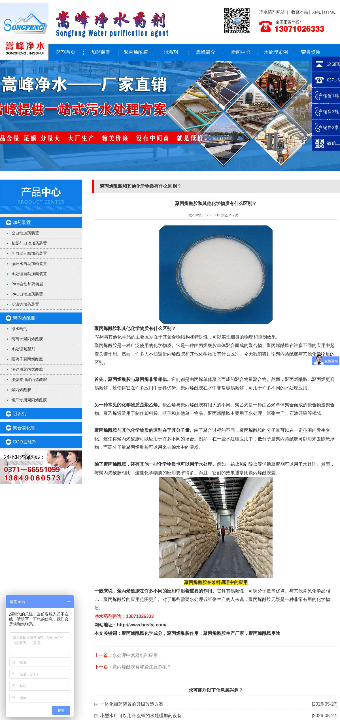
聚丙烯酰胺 (136, 52)
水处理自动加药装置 (29, 273)
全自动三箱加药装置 (29, 253)
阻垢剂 (170, 52)
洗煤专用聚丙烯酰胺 (29, 379)
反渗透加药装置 (25, 304)
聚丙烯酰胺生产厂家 (223, 633)
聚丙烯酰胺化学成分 (142, 633)
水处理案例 (276, 52)
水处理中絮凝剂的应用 (135, 655)
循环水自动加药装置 (29, 263)
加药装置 (100, 52)
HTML (330, 12)
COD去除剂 (25, 441)
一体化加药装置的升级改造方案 (131, 704)
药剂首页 (65, 52)
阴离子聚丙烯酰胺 (27, 339)
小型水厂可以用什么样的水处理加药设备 (141, 715)
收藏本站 (299, 12)
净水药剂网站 (272, 12)
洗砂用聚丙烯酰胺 (27, 369)
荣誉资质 (310, 52)
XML (316, 12)
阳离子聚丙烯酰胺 (27, 359)
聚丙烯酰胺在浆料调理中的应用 (216, 582)
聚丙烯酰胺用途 (264, 633)
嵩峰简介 (205, 52)
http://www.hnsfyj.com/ (142, 624)
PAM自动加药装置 (27, 284)
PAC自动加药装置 (27, 294)
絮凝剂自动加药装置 (29, 243)
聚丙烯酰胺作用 (183, 633)
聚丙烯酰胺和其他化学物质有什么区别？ (135, 328)
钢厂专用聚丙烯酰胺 (29, 400)
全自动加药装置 (25, 233)
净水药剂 (19, 328)
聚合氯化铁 (24, 427)
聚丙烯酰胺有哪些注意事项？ (141, 666)
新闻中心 (240, 52)
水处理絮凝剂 (23, 349)
